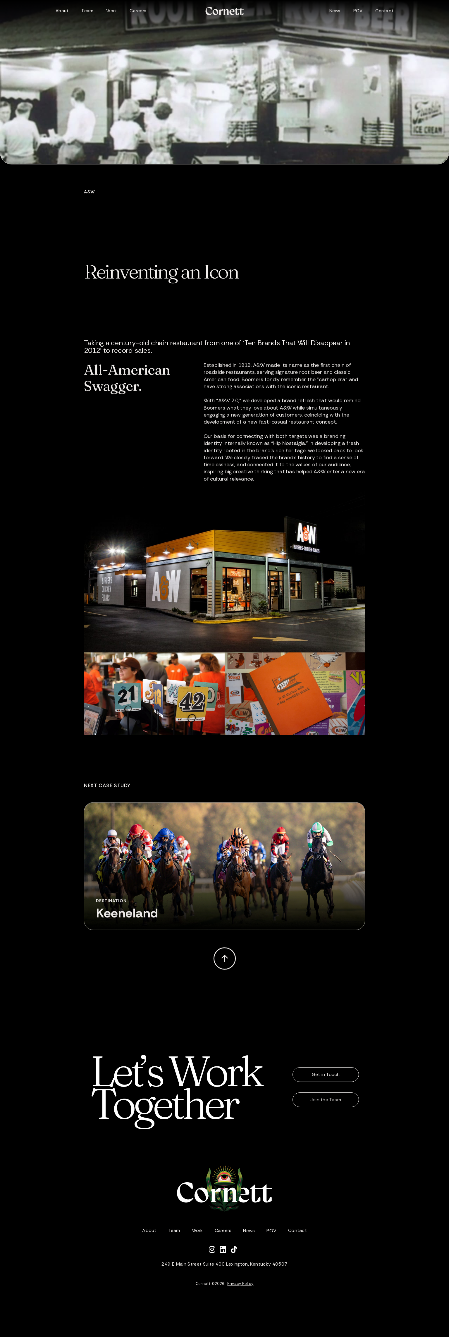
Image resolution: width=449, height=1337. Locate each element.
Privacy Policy (240, 1283)
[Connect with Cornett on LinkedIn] (225, 1250)
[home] (224, 11)
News (334, 11)
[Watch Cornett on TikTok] (235, 1250)
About (62, 11)
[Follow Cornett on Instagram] (214, 1250)
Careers (138, 11)
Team (87, 11)
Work (111, 11)
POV (358, 11)
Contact (384, 11)
